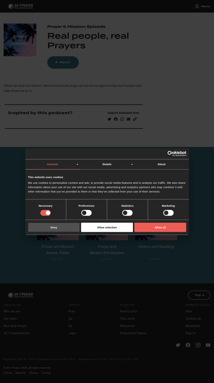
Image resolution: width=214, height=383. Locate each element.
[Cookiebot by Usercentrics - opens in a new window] (170, 153)
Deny (54, 227)
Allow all (160, 227)
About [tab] (162, 164)
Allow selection (107, 227)
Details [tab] (107, 164)
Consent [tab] (52, 164)
